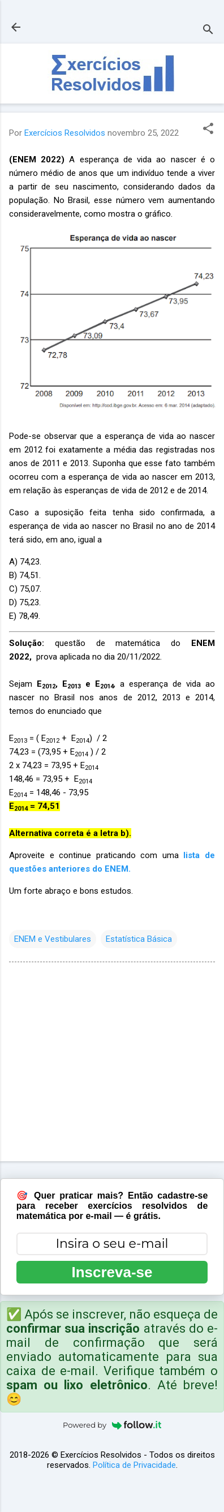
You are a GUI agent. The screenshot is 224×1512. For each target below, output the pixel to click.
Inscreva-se (111, 1272)
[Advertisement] (108, 1064)
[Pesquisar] (208, 31)
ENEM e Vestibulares (52, 939)
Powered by (112, 1424)
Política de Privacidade (134, 1465)
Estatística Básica (139, 939)
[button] (208, 129)
